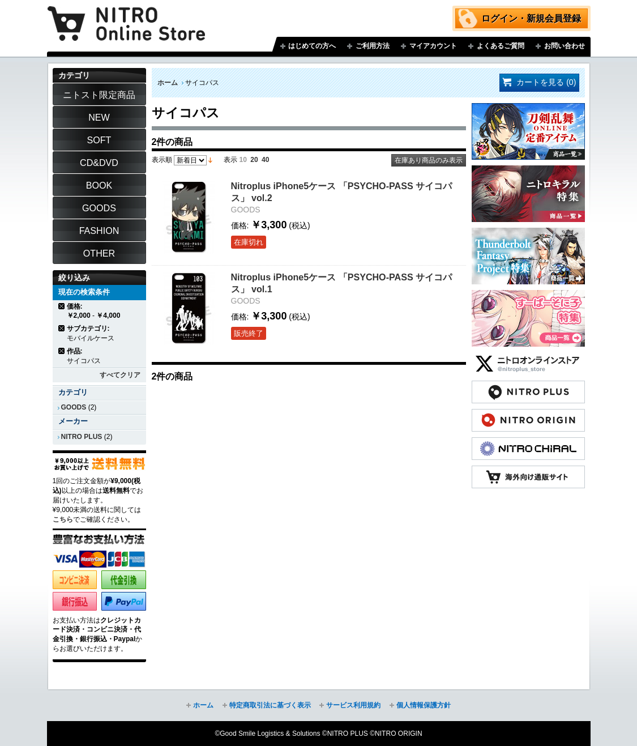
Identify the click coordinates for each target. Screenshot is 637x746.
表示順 (162, 160)
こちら (63, 519)
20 (254, 160)
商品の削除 (62, 306)
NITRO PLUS (81, 437)
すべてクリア (120, 375)
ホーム (167, 83)
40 (265, 160)
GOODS (74, 407)
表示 (230, 160)
